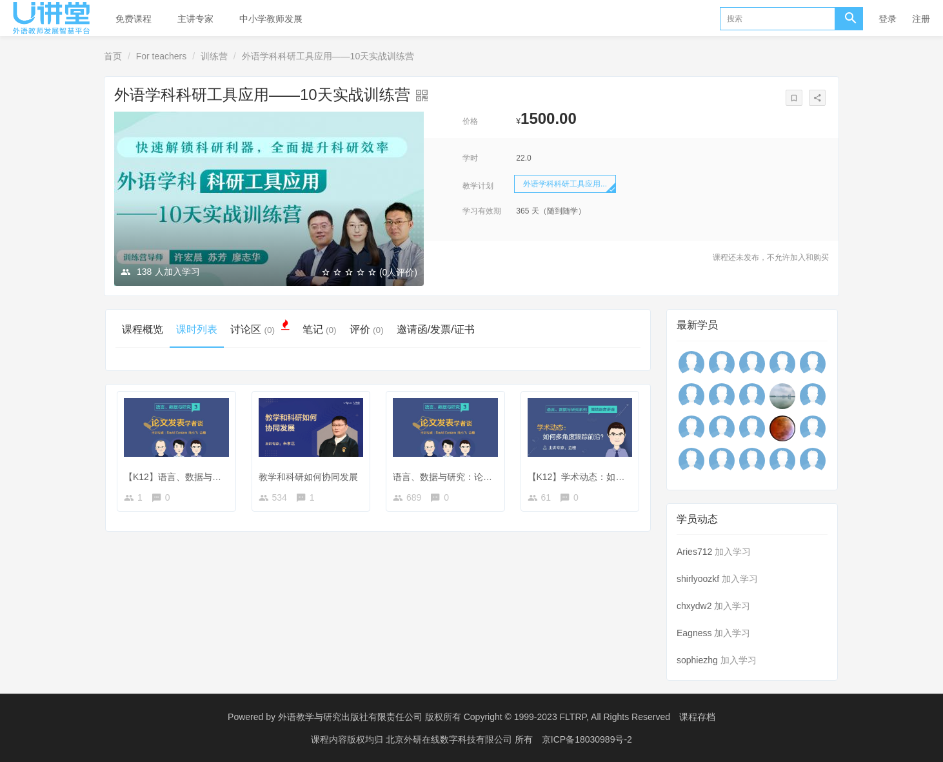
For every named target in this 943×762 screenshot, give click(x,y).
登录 (887, 19)
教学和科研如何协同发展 (308, 477)
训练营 (214, 56)
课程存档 (697, 717)
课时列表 (196, 329)
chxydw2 (694, 606)
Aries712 (694, 551)
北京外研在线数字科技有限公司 (450, 739)
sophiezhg (697, 660)
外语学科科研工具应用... (565, 183)
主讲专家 (195, 19)
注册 (921, 19)
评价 (367, 329)
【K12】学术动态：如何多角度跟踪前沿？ (612, 477)
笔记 (320, 329)
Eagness (694, 633)
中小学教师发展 (271, 19)
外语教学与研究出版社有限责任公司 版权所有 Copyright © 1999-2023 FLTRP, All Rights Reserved (474, 717)
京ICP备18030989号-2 (587, 739)
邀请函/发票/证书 (436, 329)
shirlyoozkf (698, 579)
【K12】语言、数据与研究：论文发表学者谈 (213, 477)
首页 (113, 56)
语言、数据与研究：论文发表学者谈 (465, 477)
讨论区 (260, 329)
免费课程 (133, 19)
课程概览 (142, 329)
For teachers (161, 56)
